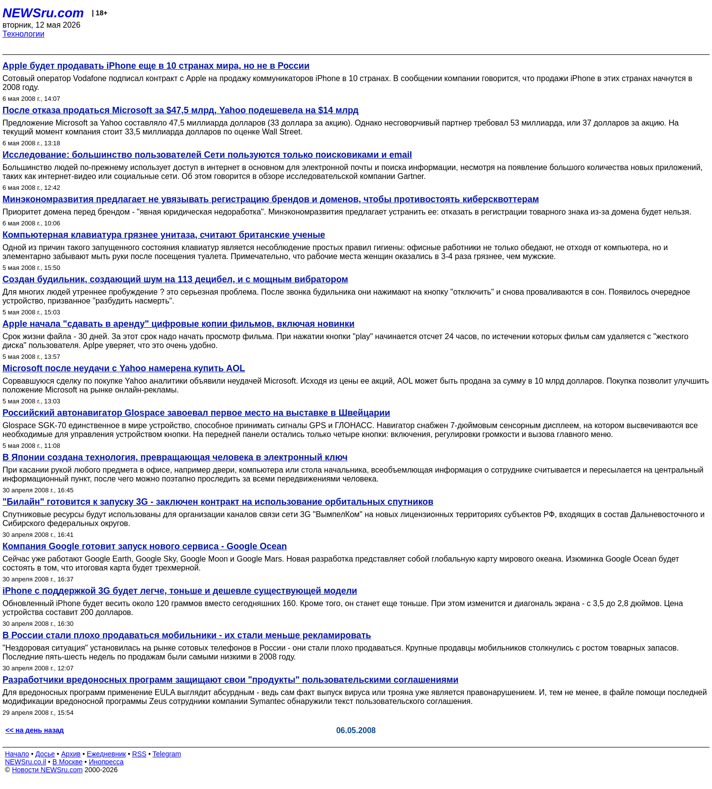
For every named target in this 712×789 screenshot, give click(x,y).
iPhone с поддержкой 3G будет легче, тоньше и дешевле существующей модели (179, 591)
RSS (139, 754)
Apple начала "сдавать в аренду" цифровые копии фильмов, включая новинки (178, 324)
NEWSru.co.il (25, 762)
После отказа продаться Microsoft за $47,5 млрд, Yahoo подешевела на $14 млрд (180, 110)
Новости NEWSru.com (47, 770)
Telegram (167, 754)
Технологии (23, 34)
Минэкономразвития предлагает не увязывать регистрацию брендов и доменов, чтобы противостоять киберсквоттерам (270, 199)
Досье (45, 754)
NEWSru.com (43, 12)
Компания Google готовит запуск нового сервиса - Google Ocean (144, 546)
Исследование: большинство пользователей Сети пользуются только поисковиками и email (207, 155)
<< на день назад (34, 730)
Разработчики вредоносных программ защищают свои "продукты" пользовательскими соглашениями (230, 680)
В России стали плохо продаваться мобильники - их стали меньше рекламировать (186, 635)
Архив (71, 754)
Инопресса (106, 762)
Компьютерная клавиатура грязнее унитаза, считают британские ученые (163, 235)
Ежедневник (106, 754)
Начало (17, 754)
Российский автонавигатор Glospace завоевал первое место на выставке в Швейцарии (196, 413)
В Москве (67, 762)
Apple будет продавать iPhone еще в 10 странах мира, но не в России (156, 66)
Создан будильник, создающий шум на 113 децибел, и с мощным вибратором (175, 279)
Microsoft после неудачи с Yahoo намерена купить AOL (123, 368)
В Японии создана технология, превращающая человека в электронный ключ (175, 457)
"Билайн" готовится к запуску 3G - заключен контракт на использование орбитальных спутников (218, 502)
